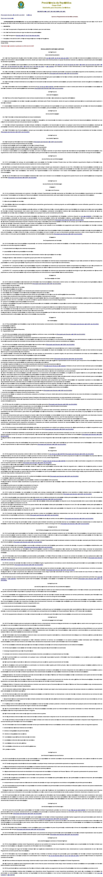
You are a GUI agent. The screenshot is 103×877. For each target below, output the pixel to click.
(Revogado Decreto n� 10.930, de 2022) (13, 15)
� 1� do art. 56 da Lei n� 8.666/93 (55, 366)
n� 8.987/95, (12, 578)
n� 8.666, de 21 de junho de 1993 (89, 64)
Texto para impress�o (7, 18)
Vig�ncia (29, 15)
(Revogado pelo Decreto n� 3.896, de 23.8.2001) (63, 73)
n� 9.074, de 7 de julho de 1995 (33, 66)
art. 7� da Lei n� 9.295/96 (77, 810)
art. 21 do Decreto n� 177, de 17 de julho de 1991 (64, 855)
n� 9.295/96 (50, 66)
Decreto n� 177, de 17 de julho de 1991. (28, 35)
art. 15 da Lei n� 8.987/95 (57, 454)
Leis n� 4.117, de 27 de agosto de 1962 (67, 64)
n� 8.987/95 (11, 875)
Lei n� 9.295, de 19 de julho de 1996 (57, 58)
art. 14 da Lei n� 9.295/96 (45, 86)
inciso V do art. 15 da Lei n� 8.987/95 (54, 461)
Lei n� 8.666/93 (86, 216)
